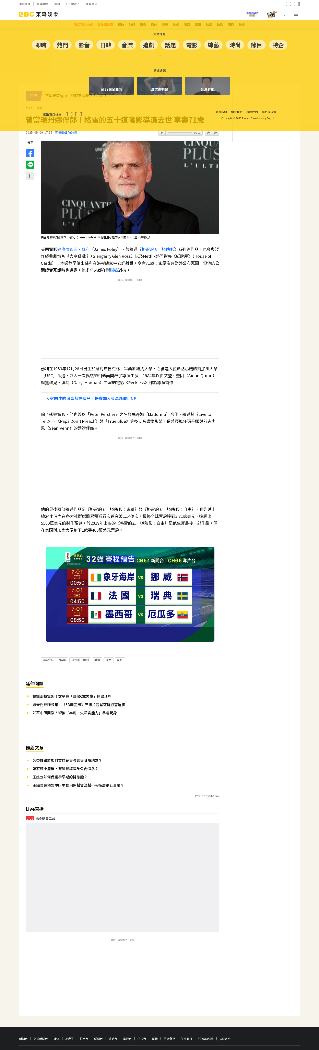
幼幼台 (113, 1012)
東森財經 (42, 4)
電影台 (127, 1012)
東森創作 (225, 1012)
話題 (187, 24)
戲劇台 (98, 1012)
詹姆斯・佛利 (77, 249)
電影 (198, 24)
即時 (121, 24)
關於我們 (24, 1030)
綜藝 (209, 24)
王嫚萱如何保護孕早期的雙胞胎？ (60, 750)
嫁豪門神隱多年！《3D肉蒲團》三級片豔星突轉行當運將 (79, 678)
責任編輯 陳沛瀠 (66, 132)
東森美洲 (91, 4)
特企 (242, 24)
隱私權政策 (52, 1030)
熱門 (132, 24)
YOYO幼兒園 (206, 1012)
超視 (155, 1012)
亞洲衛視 (169, 1012)
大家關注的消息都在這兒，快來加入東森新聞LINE (91, 398)
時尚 (220, 24)
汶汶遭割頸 (105, 24)
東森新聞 (25, 4)
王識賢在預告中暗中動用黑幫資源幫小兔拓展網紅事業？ (78, 758)
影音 (143, 24)
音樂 (165, 24)
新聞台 (23, 1012)
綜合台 (84, 1012)
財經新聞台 (41, 1012)
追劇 (176, 24)
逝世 (108, 633)
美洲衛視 (186, 1012)
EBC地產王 (73, 4)
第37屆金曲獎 (83, 24)
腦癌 (114, 270)
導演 (61, 249)
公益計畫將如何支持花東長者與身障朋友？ (67, 734)
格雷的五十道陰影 (158, 249)
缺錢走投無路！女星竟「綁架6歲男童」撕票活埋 (72, 669)
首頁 (29, 108)
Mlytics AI (214, 769)
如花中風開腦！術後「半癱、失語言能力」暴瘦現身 (75, 686)
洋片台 (142, 1012)
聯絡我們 (37, 1030)
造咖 (57, 4)
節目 (231, 24)
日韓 (154, 24)
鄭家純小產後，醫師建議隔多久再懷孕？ (65, 742)
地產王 (69, 1012)
